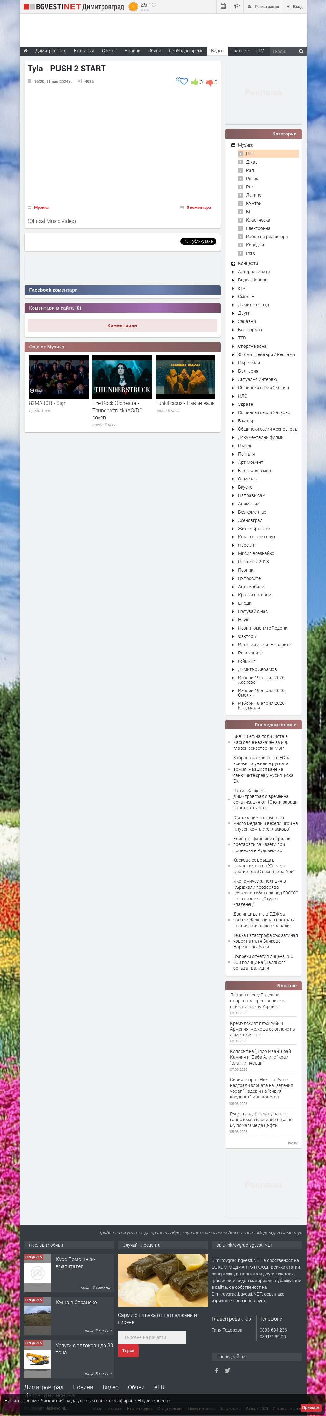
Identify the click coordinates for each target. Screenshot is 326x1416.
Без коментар (252, 512)
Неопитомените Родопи (262, 628)
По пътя (246, 454)
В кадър (246, 421)
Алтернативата (254, 271)
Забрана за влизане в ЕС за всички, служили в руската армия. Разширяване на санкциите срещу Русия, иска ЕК (263, 769)
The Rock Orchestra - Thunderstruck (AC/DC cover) (117, 409)
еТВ (159, 1387)
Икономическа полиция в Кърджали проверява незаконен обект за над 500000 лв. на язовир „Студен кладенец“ (265, 892)
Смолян (246, 296)
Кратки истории (254, 595)
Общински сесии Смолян (263, 387)
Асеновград (250, 520)
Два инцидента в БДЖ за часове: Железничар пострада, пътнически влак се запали (265, 919)
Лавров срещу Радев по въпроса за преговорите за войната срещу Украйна (258, 1000)
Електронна (258, 228)
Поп (250, 153)
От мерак (247, 479)
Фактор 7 (247, 636)
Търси (128, 1350)
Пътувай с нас (253, 611)
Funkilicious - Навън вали (185, 402)
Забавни (247, 321)
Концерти (248, 263)
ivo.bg (293, 1143)
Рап (250, 170)
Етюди (244, 603)
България (248, 371)
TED (242, 338)
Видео (111, 1387)
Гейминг (246, 661)
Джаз (251, 162)
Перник (245, 570)
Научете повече (154, 1401)
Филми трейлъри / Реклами (266, 354)
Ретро (252, 178)
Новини (133, 50)
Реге (250, 253)
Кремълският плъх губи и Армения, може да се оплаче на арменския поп (262, 1029)
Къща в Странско (76, 1302)
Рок (250, 187)
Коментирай (122, 325)
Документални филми (261, 437)
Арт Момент (250, 462)
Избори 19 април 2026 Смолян (261, 692)
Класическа (258, 220)
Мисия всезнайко (256, 553)
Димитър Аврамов (257, 669)
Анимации (248, 503)
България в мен (254, 470)
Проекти (247, 545)
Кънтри (254, 203)
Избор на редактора (267, 236)
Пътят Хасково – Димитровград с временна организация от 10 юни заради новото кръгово (265, 799)
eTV (242, 288)
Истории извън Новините (264, 644)
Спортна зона (252, 346)
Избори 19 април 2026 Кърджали (261, 705)
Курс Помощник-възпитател (75, 1262)
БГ (248, 211)
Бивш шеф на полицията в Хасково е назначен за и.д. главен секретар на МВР (260, 742)
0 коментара (199, 207)
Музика (41, 207)
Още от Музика (46, 346)
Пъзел (244, 445)
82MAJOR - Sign (48, 402)
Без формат (250, 329)
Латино (254, 195)
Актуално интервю (257, 379)
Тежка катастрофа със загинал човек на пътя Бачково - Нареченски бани (265, 941)
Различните (250, 653)
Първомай (249, 363)
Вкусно (245, 487)
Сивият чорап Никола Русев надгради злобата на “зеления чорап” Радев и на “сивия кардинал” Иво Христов (261, 1088)
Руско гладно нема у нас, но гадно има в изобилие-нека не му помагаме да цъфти (261, 1119)
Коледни (255, 245)
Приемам (311, 1407)
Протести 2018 (253, 561)
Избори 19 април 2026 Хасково (261, 680)
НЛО (242, 396)
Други (244, 313)
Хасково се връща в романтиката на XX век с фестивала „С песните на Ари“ (264, 865)
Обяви (136, 1387)
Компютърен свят (257, 537)
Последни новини (276, 724)
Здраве (245, 404)
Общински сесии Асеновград (267, 429)
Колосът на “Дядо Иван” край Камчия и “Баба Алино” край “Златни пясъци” (260, 1057)
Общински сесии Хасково (264, 412)
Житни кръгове (254, 528)
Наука (244, 620)
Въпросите (249, 578)
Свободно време (186, 50)
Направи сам (251, 495)
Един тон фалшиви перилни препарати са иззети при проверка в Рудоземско (262, 844)
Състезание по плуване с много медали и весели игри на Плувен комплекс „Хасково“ (265, 823)
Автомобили (251, 586)
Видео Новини (253, 280)
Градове (240, 50)
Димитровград (253, 305)
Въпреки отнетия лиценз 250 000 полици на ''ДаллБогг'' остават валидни (263, 962)
